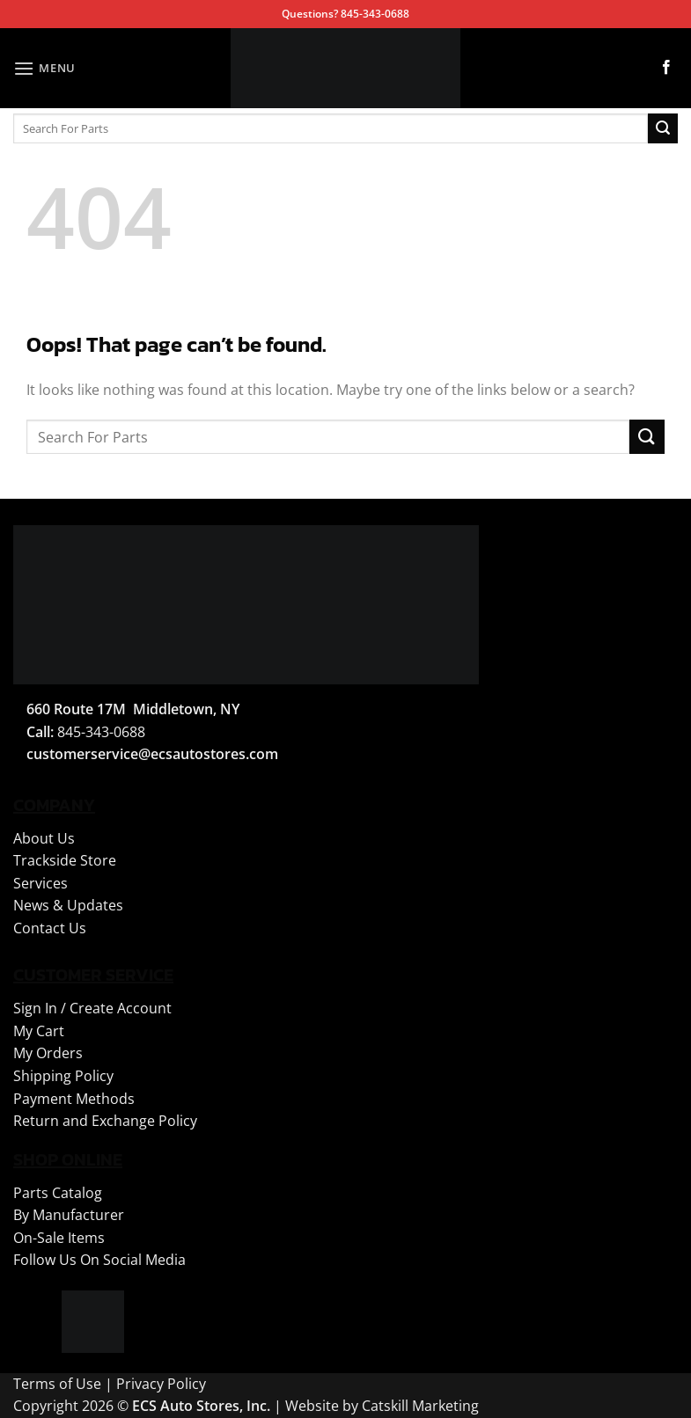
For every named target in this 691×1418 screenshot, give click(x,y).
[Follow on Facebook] (666, 68)
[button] (44, 68)
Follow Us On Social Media (99, 1259)
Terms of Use (57, 1383)
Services (40, 883)
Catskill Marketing (420, 1405)
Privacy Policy (161, 1383)
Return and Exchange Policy (105, 1120)
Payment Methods (74, 1098)
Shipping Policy (63, 1075)
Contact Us (49, 928)
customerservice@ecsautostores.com (152, 754)
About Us (44, 838)
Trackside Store (64, 860)
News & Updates (68, 905)
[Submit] (663, 128)
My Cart (38, 1031)
